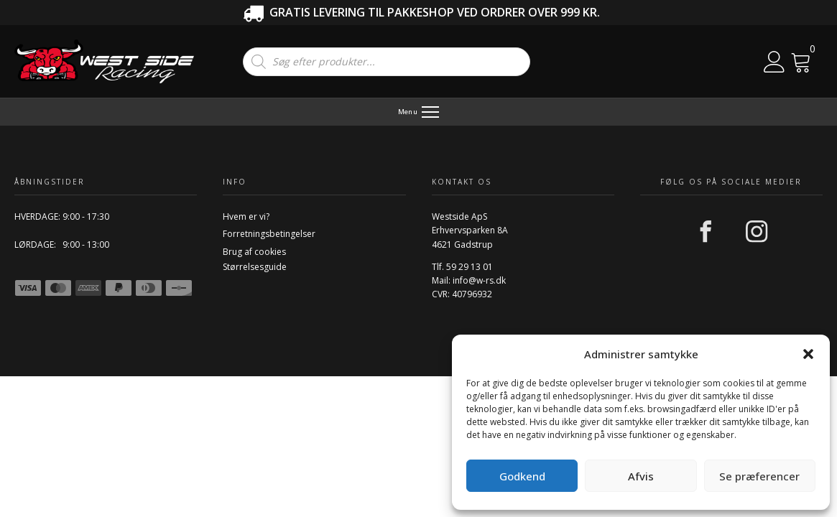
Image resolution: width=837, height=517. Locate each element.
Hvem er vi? (246, 216)
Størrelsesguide (255, 267)
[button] (808, 354)
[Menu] (418, 112)
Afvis (641, 476)
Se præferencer (759, 476)
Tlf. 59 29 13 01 (462, 267)
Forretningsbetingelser (269, 234)
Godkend (522, 476)
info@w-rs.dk (479, 280)
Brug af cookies (254, 252)
